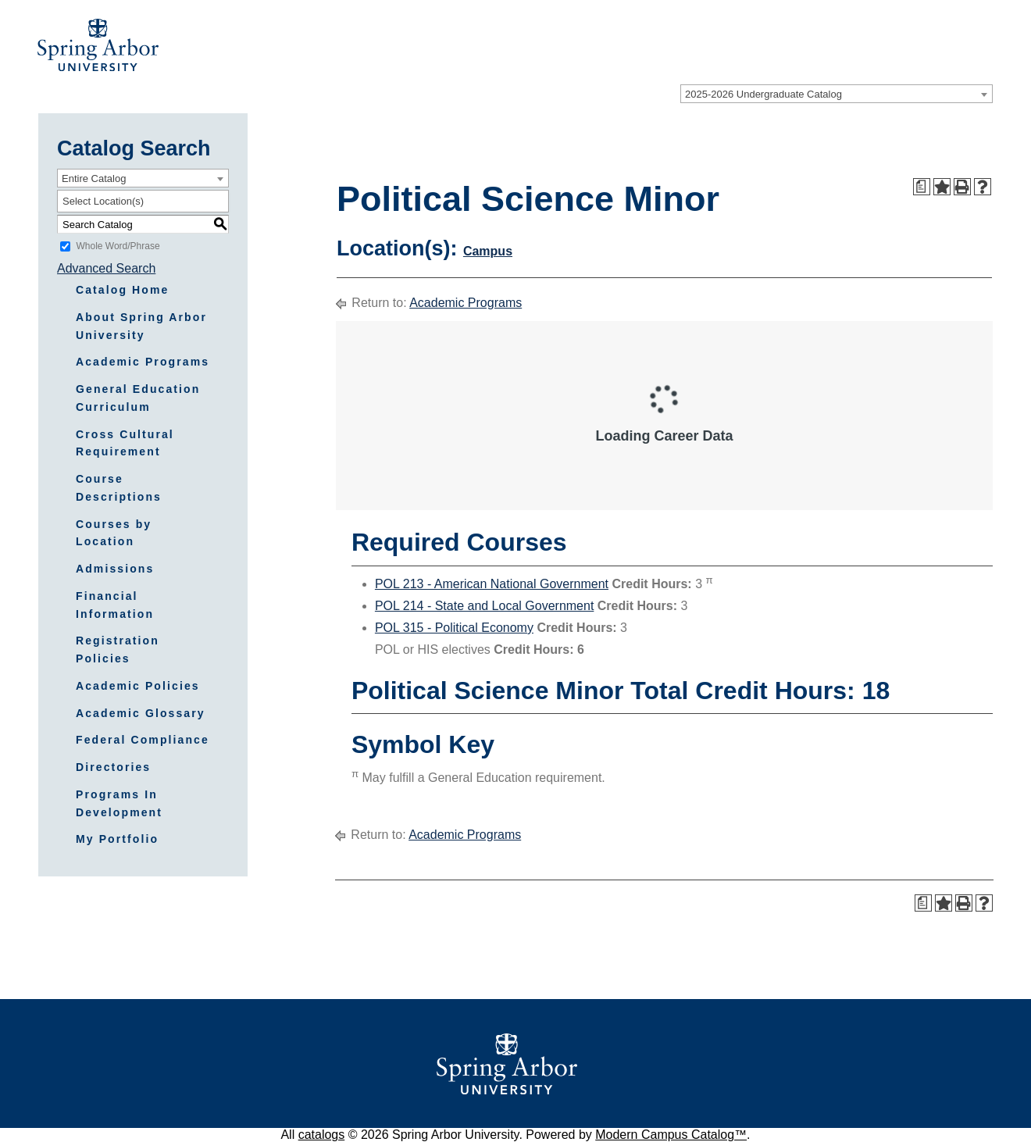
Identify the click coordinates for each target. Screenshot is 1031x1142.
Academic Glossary (140, 713)
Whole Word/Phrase (117, 246)
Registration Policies (117, 649)
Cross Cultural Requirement (125, 443)
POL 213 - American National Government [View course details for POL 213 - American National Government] (491, 584)
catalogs (321, 1134)
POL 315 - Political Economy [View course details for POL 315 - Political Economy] (454, 627)
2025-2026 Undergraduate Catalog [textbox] (763, 94)
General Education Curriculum (138, 398)
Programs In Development (119, 803)
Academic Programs (142, 361)
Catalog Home (122, 290)
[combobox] (836, 93)
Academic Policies (138, 686)
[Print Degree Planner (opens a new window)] (921, 186)
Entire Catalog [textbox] (94, 178)
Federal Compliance (142, 739)
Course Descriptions (119, 488)
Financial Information (115, 605)
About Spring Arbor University (141, 326)
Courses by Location (114, 533)
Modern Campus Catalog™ (671, 1134)
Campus (487, 251)
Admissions (115, 568)
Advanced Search (106, 268)
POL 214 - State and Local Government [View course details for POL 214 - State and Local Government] (484, 605)
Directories (113, 767)
